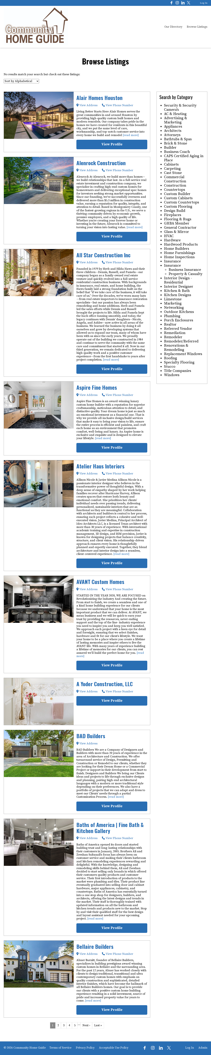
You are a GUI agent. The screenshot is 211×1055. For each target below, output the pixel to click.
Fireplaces (172, 215)
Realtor (170, 324)
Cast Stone (173, 173)
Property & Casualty (185, 274)
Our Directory (173, 27)
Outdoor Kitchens (179, 312)
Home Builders (176, 248)
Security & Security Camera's (180, 107)
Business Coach (177, 152)
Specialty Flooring (179, 362)
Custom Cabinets (178, 198)
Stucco (169, 366)
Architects (172, 131)
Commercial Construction (175, 179)
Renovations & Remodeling (176, 347)
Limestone (173, 299)
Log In (203, 2)
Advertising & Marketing (175, 120)
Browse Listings (197, 27)
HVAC (169, 236)
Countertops (174, 190)
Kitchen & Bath (177, 291)
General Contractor (180, 227)
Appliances (173, 126)
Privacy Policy (85, 1048)
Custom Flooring (178, 206)
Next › (86, 1025)
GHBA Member (176, 223)
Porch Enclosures (178, 320)
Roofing (170, 358)
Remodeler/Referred (181, 341)
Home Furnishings (179, 253)
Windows (171, 375)
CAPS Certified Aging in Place (183, 158)
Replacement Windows (183, 354)
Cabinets (171, 164)
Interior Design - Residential (178, 280)
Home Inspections (179, 257)
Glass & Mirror (176, 232)
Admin (202, 1048)
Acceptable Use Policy (113, 1048)
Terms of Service (60, 1048)
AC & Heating (175, 114)
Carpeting (172, 168)
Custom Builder (177, 194)
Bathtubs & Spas (178, 139)
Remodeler (173, 337)
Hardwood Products (181, 244)
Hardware (172, 240)
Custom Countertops (181, 202)
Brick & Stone (175, 143)
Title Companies (177, 371)
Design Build (174, 211)
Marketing (173, 303)
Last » (98, 1025)
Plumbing (172, 316)
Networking (174, 307)
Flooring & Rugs (177, 219)
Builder (170, 147)
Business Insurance (185, 270)
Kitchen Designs (177, 295)
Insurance (172, 261)
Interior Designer (178, 286)
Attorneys (172, 135)
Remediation (174, 333)
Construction (175, 185)
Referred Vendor (178, 329)
